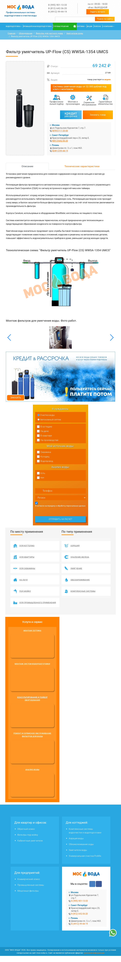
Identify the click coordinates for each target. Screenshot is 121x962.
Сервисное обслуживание (89, 103)
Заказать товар (98, 115)
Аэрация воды (76, 844)
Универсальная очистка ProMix (85, 862)
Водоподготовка (13, 26)
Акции (89, 26)
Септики (80, 26)
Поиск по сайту (105, 19)
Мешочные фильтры (28, 897)
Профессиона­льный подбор (57, 103)
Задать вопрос (97, 11)
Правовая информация (93, 959)
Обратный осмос (26, 835)
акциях (107, 79)
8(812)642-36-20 (60, 141)
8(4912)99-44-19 (60, 151)
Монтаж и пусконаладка (73, 103)
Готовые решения (61, 26)
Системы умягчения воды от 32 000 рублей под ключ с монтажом (79, 88)
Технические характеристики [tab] (81, 166)
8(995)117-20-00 (60, 131)
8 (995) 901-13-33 (57, 5)
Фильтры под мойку (27, 841)
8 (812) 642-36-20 (57, 8)
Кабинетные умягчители (30, 846)
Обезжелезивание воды (81, 850)
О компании (107, 26)
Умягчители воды (78, 856)
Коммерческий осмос (28, 885)
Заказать (16, 397)
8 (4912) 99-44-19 (57, 11)
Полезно (97, 26)
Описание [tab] (27, 166)
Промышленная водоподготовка (37, 26)
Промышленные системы (30, 891)
